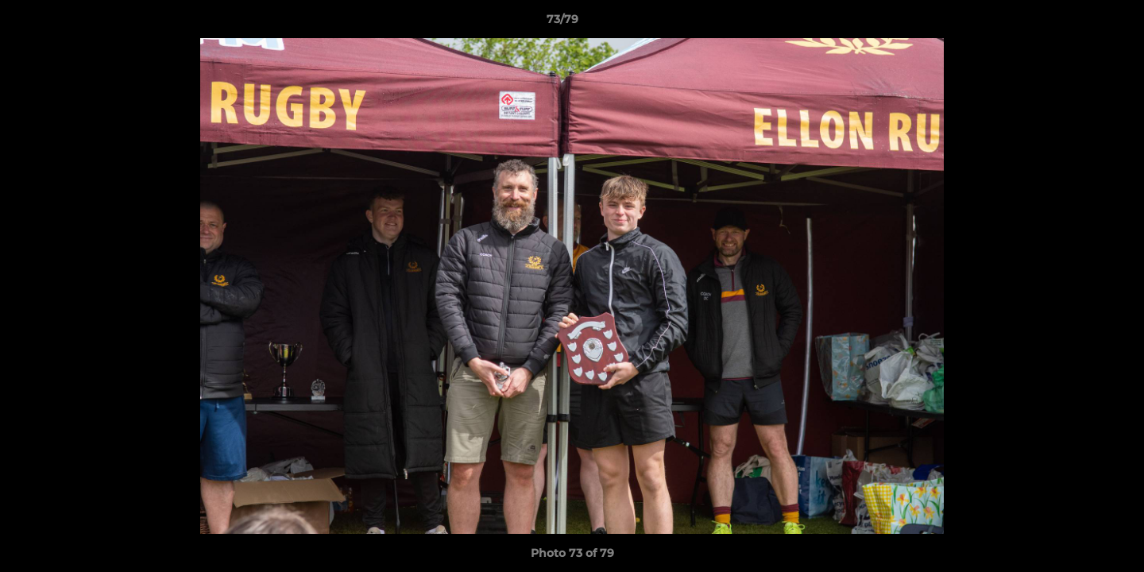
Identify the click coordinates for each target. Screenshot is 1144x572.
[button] (1077, 23)
